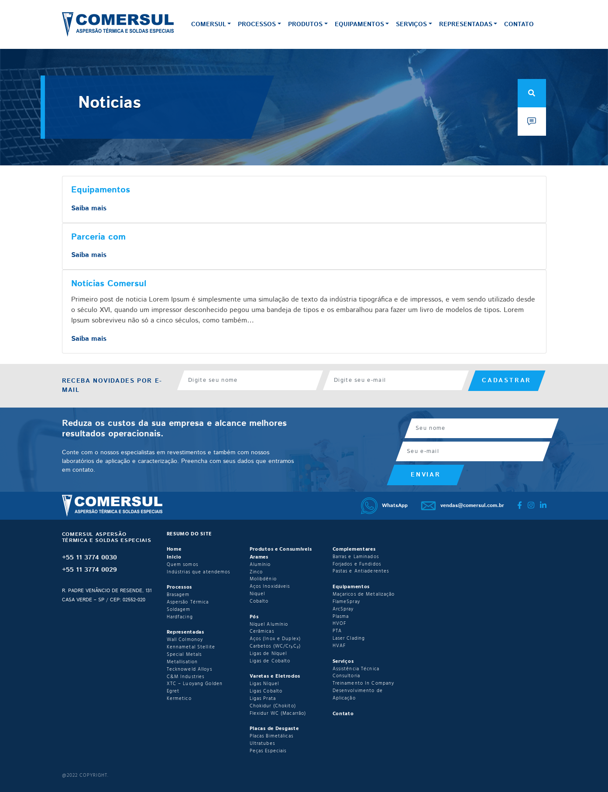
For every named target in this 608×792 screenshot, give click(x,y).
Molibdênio (263, 579)
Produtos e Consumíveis (281, 549)
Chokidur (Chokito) (273, 706)
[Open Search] (532, 93)
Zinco (256, 572)
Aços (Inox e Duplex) (275, 639)
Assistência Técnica (356, 669)
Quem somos (182, 565)
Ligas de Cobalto (270, 661)
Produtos (305, 24)
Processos (257, 24)
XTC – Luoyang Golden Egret (195, 687)
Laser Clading (349, 638)
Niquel (257, 594)
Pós (254, 617)
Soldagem (179, 610)
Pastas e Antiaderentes (361, 571)
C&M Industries (186, 677)
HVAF (339, 646)
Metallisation (182, 662)
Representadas (465, 24)
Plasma (341, 617)
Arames (259, 557)
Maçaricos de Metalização (364, 594)
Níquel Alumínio (269, 624)
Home (174, 549)
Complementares (354, 549)
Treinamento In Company (364, 683)
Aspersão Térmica (188, 602)
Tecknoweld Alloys (189, 669)
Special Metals (184, 654)
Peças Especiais (268, 751)
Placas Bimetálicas (271, 736)
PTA (337, 631)
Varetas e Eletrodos (275, 676)
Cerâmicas (262, 631)
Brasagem (178, 595)
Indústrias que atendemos (198, 572)
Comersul (208, 24)
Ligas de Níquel (268, 654)
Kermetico (179, 699)
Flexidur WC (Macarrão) (278, 713)
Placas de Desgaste (274, 728)
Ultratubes (262, 743)
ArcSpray (343, 609)
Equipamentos (359, 24)
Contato (519, 24)
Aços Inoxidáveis (270, 586)
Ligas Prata (263, 699)
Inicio (174, 557)
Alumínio (260, 565)
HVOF (340, 623)
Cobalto (259, 601)
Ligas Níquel (264, 684)
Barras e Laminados (356, 557)
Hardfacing (180, 617)
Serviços (411, 24)
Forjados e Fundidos (357, 564)
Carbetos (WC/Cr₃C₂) (275, 646)
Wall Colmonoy (185, 640)
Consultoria (346, 676)
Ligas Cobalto (266, 691)
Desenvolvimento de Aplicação (358, 694)
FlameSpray (346, 602)
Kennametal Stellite (191, 647)
